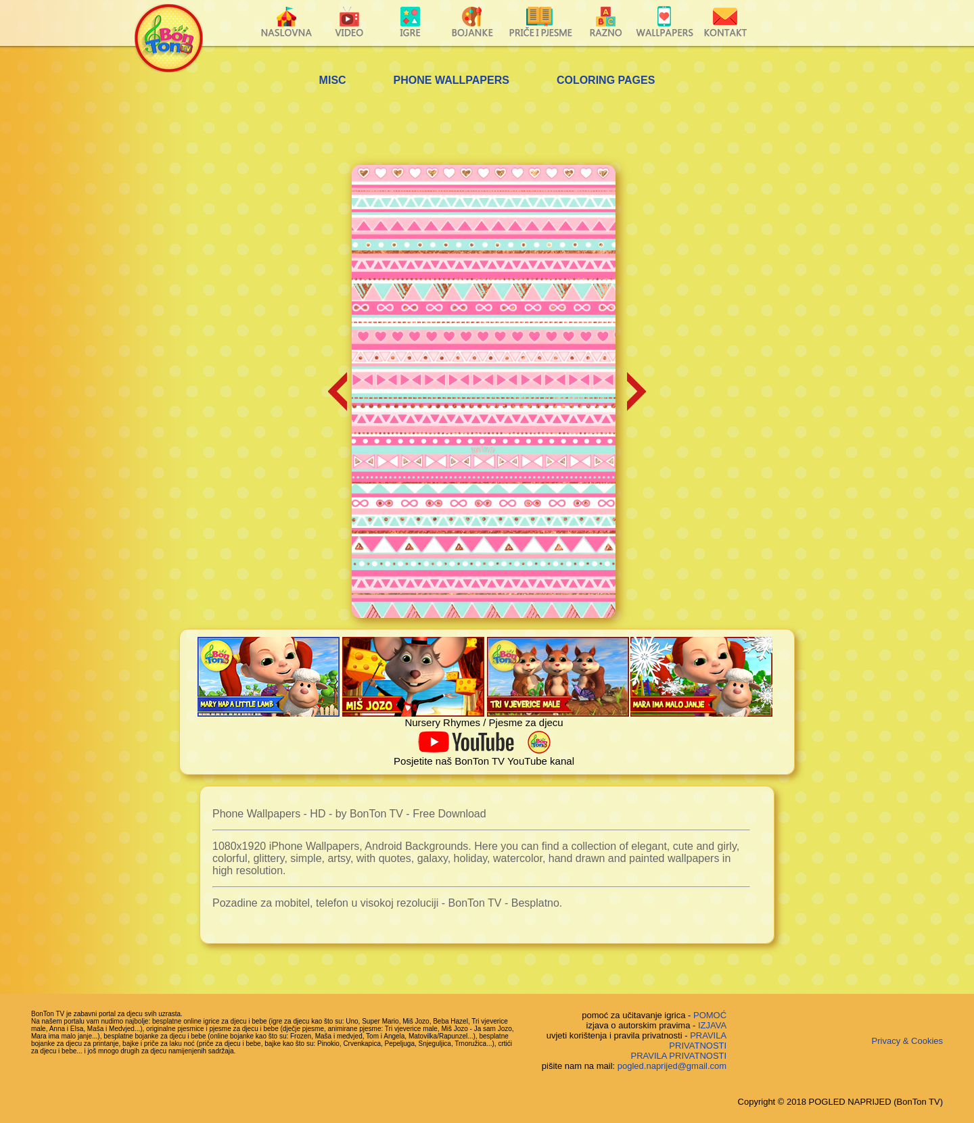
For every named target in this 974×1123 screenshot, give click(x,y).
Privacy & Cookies (907, 1041)
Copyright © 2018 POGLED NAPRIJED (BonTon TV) (840, 1102)
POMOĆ (709, 1015)
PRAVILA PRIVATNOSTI (697, 1040)
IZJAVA (712, 1025)
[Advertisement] (487, 127)
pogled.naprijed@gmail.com (672, 1066)
